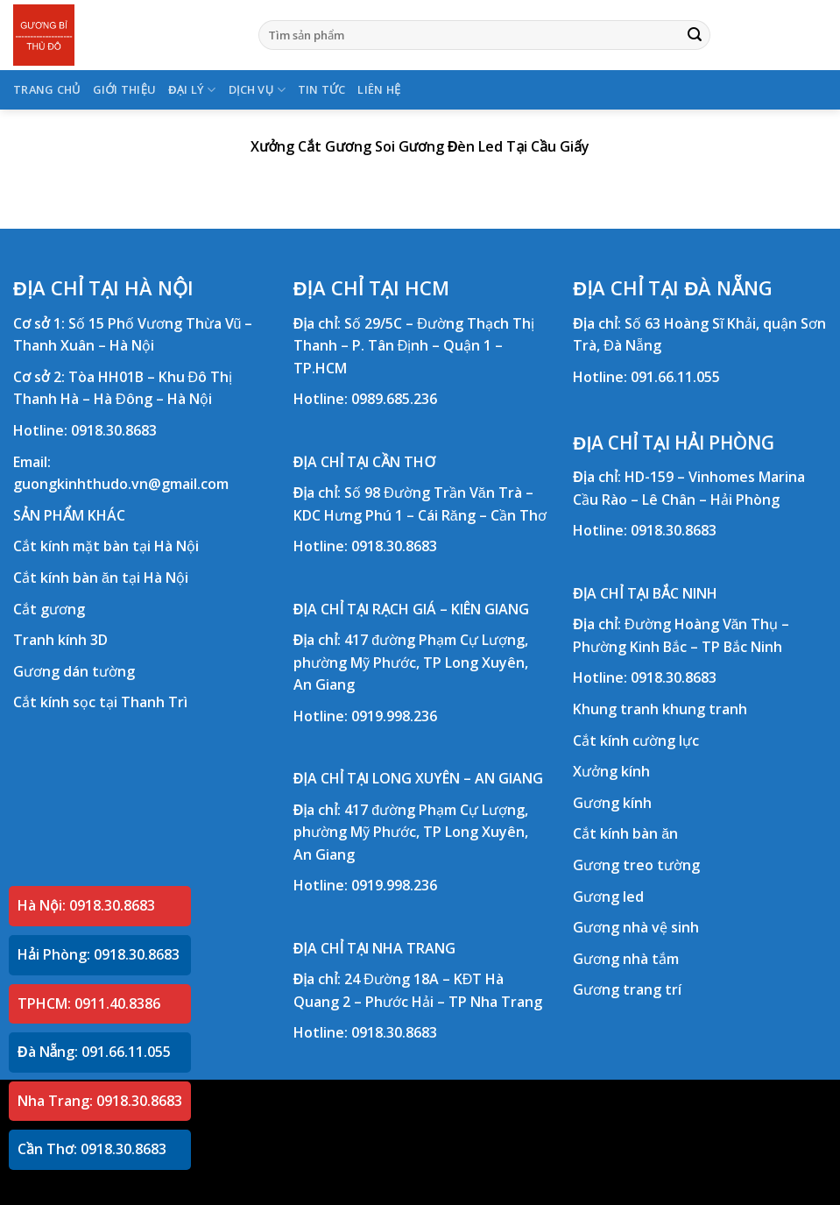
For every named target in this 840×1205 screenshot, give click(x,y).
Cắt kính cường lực (636, 740)
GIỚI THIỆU (125, 89)
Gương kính (612, 802)
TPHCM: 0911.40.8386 (89, 1003)
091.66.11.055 (675, 376)
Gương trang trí (627, 989)
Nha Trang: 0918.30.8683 (100, 1100)
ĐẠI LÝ (191, 90)
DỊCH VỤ (257, 90)
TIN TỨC (322, 89)
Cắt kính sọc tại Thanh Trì (100, 702)
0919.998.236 (394, 716)
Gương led (608, 896)
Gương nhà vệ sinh (636, 927)
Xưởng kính (611, 771)
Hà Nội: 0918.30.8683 (86, 905)
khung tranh (704, 709)
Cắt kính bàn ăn (625, 833)
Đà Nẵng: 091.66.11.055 (94, 1051)
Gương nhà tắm (626, 958)
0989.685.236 (394, 398)
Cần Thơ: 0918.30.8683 (92, 1149)
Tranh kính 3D (60, 639)
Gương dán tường (74, 671)
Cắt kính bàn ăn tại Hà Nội (100, 577)
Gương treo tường (636, 865)
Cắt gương (49, 609)
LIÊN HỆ (378, 89)
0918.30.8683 (114, 430)
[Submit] (694, 35)
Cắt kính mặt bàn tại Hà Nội (106, 546)
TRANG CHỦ (47, 89)
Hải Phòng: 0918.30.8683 (99, 954)
